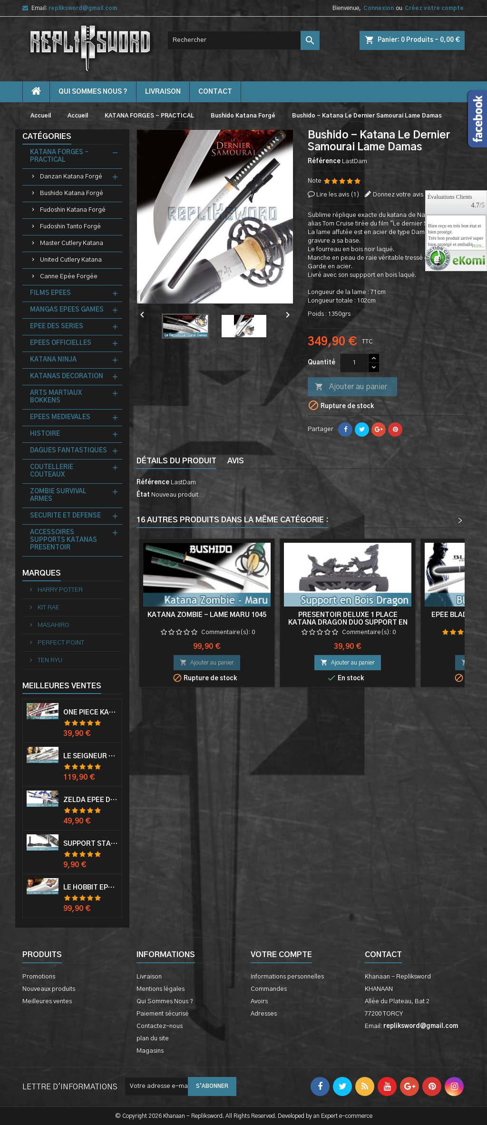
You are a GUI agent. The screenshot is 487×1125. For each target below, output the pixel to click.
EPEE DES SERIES (56, 326)
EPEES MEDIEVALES (60, 417)
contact (215, 91)
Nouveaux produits (48, 989)
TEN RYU (49, 660)
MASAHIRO (52, 625)
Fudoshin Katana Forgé (73, 210)
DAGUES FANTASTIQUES (68, 451)
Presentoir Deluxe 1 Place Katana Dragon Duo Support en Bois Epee (348, 623)
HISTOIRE (45, 434)
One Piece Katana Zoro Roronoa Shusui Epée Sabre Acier (90, 712)
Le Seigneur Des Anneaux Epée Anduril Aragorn (90, 756)
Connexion (378, 8)
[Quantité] (354, 362)
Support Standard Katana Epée (90, 844)
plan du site (152, 1039)
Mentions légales (160, 989)
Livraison (163, 91)
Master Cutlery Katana (71, 243)
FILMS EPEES (50, 293)
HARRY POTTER (59, 590)
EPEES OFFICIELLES (60, 343)
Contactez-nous (159, 1026)
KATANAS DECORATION (66, 376)
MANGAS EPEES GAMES (67, 310)
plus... (478, 246)
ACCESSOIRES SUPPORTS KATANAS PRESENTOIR (63, 540)
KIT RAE (47, 608)
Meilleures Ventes (61, 686)
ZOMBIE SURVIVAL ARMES (58, 495)
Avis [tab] (235, 461)
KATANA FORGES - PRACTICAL (59, 156)
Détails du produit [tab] (176, 461)
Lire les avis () (338, 195)
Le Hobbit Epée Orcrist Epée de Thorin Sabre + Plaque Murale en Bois (90, 887)
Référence (324, 161)
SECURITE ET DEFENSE (65, 516)
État (143, 495)
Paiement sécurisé (162, 1014)
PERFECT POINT (60, 643)
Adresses (264, 1014)
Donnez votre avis (398, 195)
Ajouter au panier (351, 387)
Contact (383, 955)
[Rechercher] (243, 40)
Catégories (46, 136)
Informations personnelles (287, 977)
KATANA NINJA (53, 360)
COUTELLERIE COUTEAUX (51, 471)
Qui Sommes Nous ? (92, 91)
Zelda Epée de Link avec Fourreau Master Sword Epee (90, 800)
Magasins (150, 1051)
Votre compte (281, 955)
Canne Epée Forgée (68, 277)
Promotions (38, 977)
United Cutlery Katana (71, 260)
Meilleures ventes (47, 1001)
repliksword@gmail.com (83, 8)
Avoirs (259, 1001)
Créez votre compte (434, 8)
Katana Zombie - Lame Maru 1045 (206, 615)
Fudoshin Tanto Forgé (70, 227)
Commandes (269, 989)
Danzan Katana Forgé (71, 177)
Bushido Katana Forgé (71, 193)
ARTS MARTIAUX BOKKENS (56, 397)
